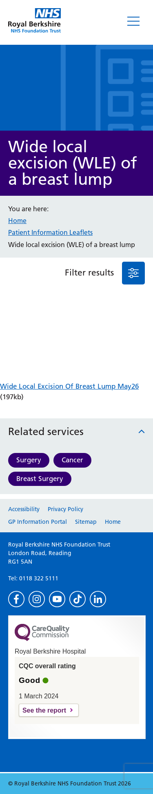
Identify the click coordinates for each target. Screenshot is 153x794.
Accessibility (24, 509)
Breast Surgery (39, 479)
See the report (44, 710)
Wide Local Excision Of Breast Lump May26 (69, 386)
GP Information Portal (37, 521)
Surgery (28, 460)
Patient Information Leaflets (50, 232)
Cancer (72, 460)
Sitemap (86, 521)
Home (17, 221)
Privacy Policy (65, 509)
